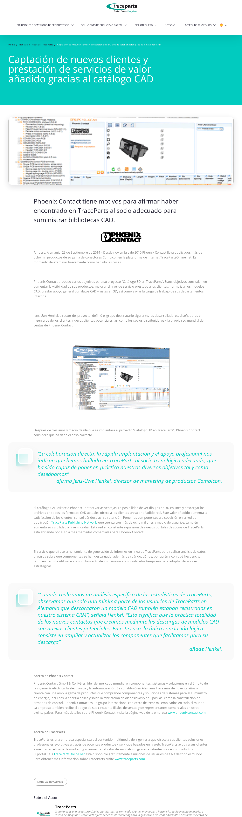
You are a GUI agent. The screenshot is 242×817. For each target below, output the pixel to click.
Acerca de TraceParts (198, 25)
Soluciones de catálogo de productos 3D (43, 25)
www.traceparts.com (130, 759)
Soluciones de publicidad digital (101, 25)
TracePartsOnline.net (69, 754)
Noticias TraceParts (50, 781)
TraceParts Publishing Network (74, 522)
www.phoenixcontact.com (187, 712)
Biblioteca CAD (144, 25)
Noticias (170, 25)
